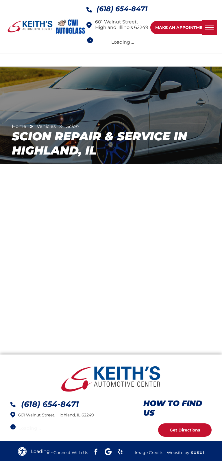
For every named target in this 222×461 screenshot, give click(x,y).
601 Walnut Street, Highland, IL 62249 (56, 415)
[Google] (108, 452)
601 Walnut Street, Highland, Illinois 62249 (121, 24)
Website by (178, 452)
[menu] (209, 27)
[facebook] (95, 452)
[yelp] (120, 452)
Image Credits (149, 452)
